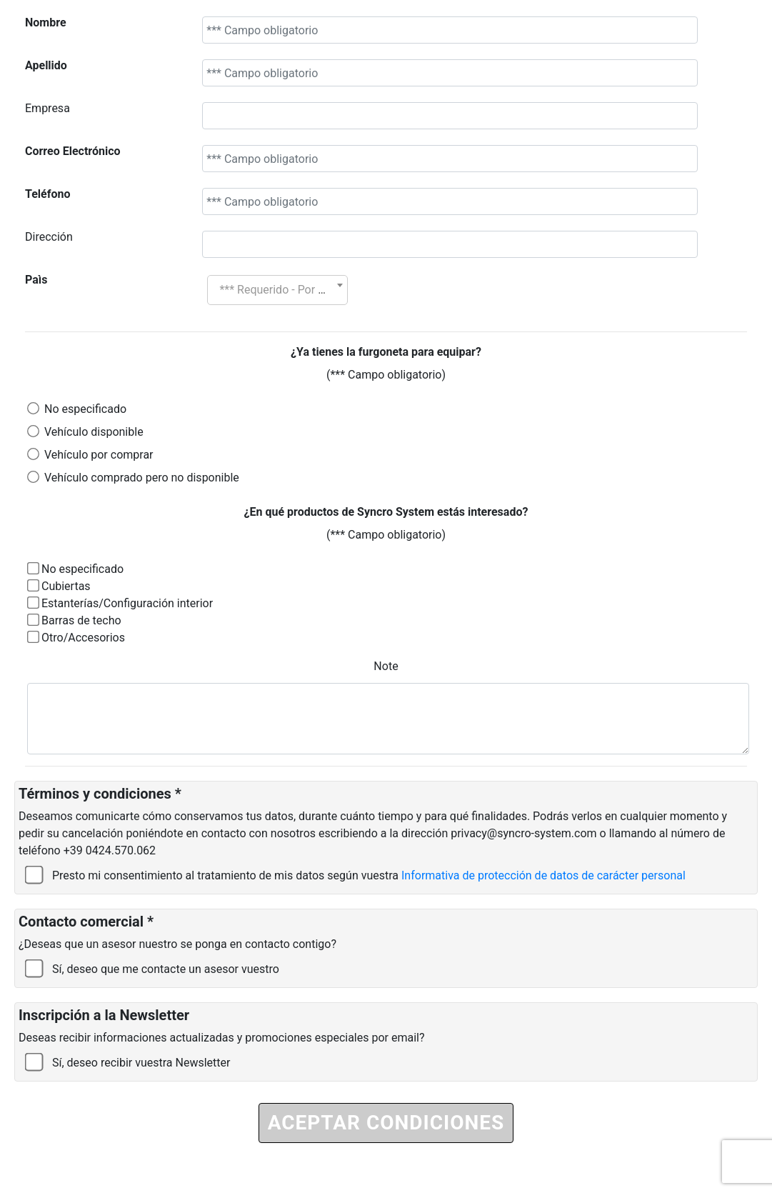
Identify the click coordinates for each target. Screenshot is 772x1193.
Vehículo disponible (94, 432)
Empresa (47, 108)
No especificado (85, 409)
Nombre (45, 22)
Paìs (36, 279)
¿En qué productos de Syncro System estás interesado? (386, 512)
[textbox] (277, 290)
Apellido (46, 65)
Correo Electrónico (73, 151)
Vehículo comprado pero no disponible (141, 477)
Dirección (49, 237)
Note (386, 666)
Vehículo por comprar (99, 454)
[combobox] (277, 290)
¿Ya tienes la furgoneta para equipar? (386, 352)
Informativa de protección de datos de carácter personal (543, 875)
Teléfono (47, 194)
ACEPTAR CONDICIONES (386, 1122)
